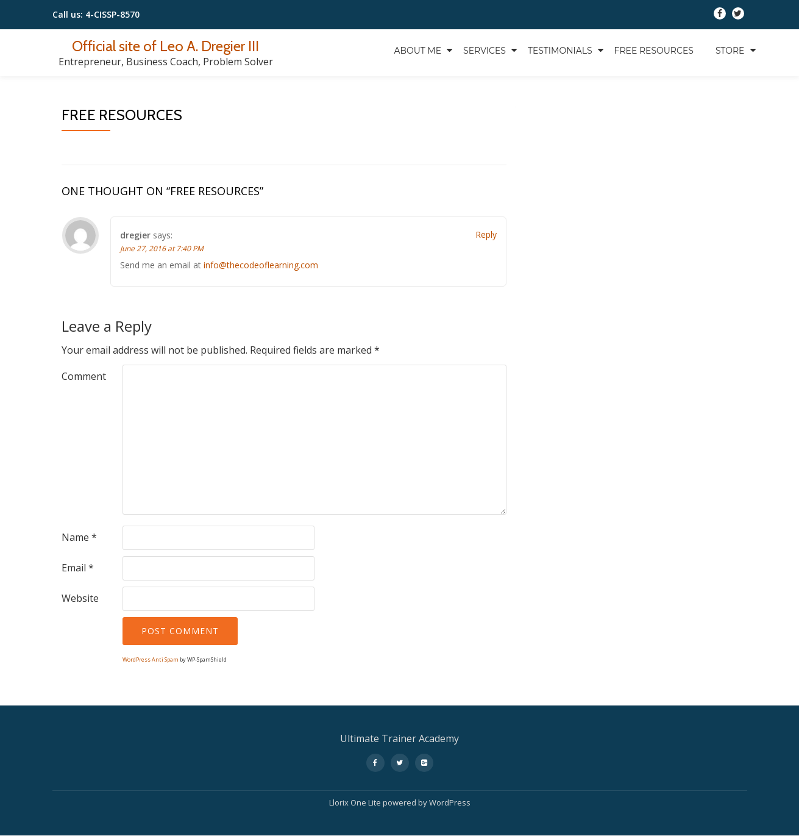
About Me (417, 50)
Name (79, 537)
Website (80, 598)
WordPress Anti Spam (151, 659)
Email (78, 567)
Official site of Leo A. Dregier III (165, 46)
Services (484, 50)
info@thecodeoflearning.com (261, 265)
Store (730, 50)
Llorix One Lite (356, 802)
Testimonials (560, 50)
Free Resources (654, 50)
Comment (84, 376)
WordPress (450, 802)
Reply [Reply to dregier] (486, 234)
